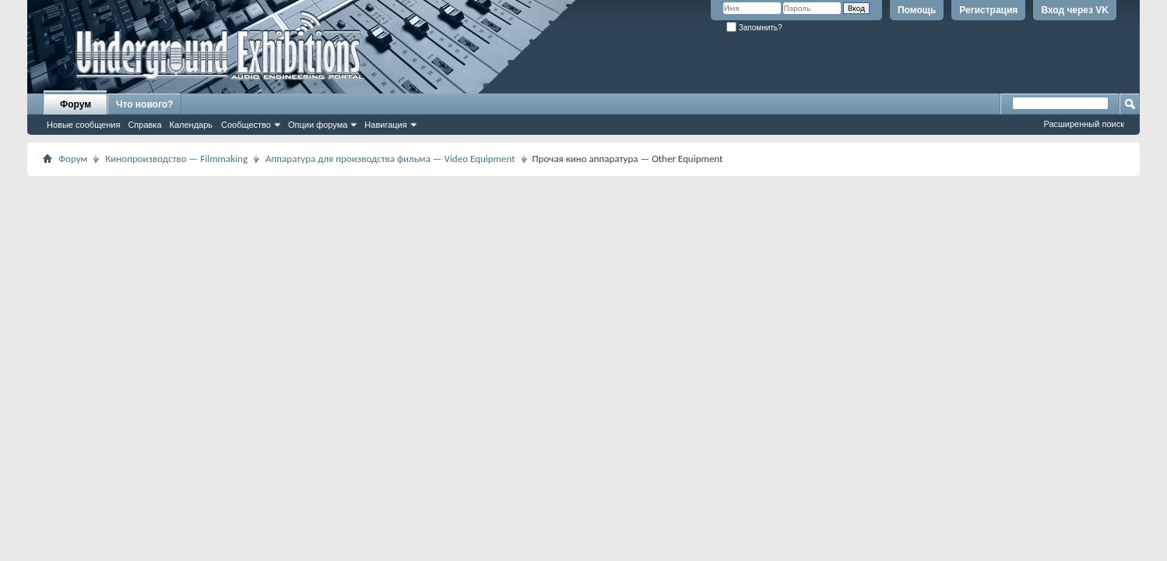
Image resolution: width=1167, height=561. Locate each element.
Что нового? (144, 104)
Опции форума (317, 124)
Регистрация (988, 10)
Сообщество (246, 124)
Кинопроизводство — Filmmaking (176, 158)
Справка (144, 124)
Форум (75, 104)
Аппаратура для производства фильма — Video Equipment (390, 158)
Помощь (917, 10)
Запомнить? (754, 27)
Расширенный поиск (1083, 124)
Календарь (191, 124)
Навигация (385, 124)
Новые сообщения (83, 124)
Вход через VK (1075, 10)
